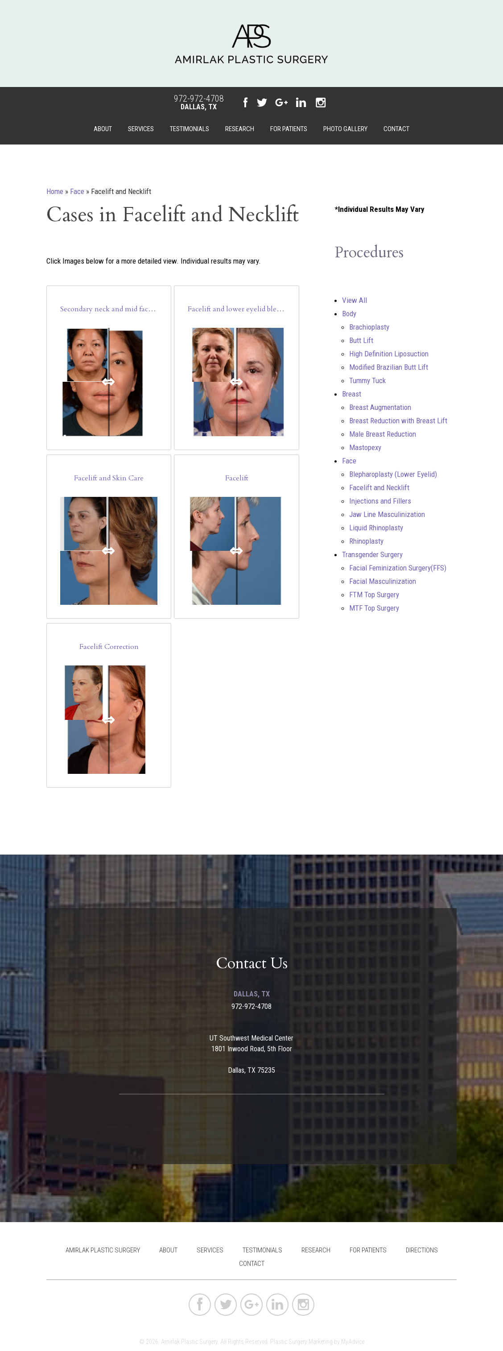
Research (239, 129)
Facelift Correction (109, 647)
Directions (422, 1250)
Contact (396, 129)
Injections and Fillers (380, 500)
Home (54, 191)
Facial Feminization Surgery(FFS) (397, 567)
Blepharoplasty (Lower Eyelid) (393, 474)
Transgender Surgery (372, 554)
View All (354, 300)
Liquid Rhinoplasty (376, 527)
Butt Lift (361, 340)
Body (349, 313)
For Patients (288, 129)
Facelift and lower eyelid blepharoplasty (251, 309)
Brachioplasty (369, 326)
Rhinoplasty (366, 541)
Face (77, 191)
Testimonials (189, 129)
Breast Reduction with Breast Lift (398, 420)
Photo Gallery (345, 129)
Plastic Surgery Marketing (301, 1341)
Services (141, 129)
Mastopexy (365, 447)
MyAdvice (352, 1341)
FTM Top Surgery (374, 594)
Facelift (236, 478)
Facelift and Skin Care (109, 478)
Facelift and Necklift (379, 487)
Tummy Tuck (367, 380)
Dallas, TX (199, 107)
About (103, 129)
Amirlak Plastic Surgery (103, 1250)
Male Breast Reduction (382, 434)
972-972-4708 (199, 98)
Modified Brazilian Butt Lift (388, 367)
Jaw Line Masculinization (387, 514)
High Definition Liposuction (389, 353)
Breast (351, 393)
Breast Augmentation (380, 407)
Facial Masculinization (382, 581)
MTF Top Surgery (374, 607)
